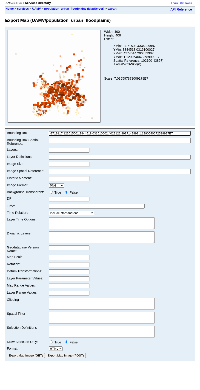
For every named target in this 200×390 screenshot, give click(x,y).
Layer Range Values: (22, 296)
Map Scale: (15, 261)
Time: (11, 206)
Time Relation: (17, 212)
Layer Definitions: (19, 157)
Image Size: (15, 164)
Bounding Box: (18, 133)
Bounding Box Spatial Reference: (23, 141)
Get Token (186, 3)
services (23, 8)
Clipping (13, 304)
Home (10, 8)
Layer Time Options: (22, 219)
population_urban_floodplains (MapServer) (74, 8)
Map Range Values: (21, 289)
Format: (12, 359)
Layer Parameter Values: (25, 282)
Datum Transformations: (24, 275)
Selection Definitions (22, 336)
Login (174, 3)
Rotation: (13, 268)
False (71, 192)
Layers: (12, 149)
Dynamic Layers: (19, 235)
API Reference (181, 9)
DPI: (10, 198)
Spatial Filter (16, 320)
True (56, 192)
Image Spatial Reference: (25, 171)
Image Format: (18, 185)
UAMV (36, 8)
